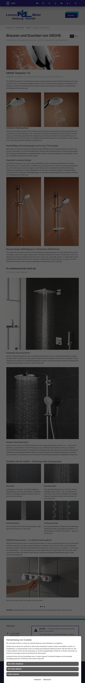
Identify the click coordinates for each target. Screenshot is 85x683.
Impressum (37, 679)
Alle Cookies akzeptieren (15, 664)
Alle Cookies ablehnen (15, 669)
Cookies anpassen (13, 674)
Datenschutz (47, 679)
